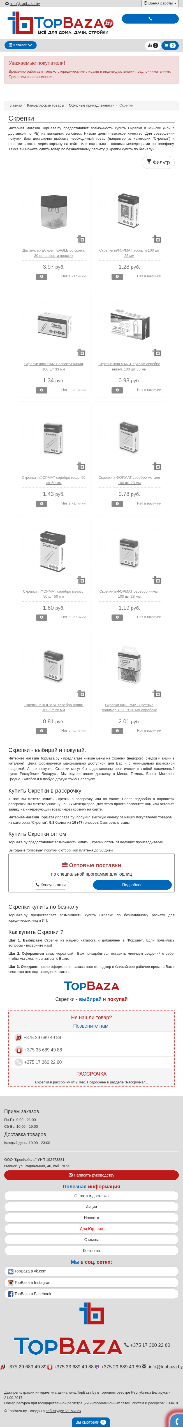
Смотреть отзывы (114, 822)
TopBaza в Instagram (30, 1283)
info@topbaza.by (22, 3)
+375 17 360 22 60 (38, 1062)
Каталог (18, 45)
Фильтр (158, 162)
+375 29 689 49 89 (38, 1037)
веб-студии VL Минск (63, 1411)
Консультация (51, 885)
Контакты (91, 1250)
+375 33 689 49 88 (38, 1050)
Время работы (160, 3)
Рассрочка (135, 1082)
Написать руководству (91, 1175)
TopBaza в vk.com (27, 1271)
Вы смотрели (91, 1422)
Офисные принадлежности (92, 105)
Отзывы (91, 1239)
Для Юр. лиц (91, 1228)
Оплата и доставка (91, 1196)
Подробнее (132, 885)
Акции (91, 1207)
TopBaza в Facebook (29, 1294)
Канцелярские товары (45, 105)
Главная (15, 105)
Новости (91, 1218)
